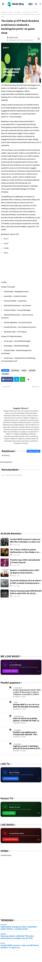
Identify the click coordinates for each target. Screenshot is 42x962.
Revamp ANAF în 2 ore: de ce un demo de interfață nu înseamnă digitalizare (26, 706)
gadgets (3, 934)
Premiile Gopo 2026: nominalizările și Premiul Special (25, 561)
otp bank (32, 370)
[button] (30, 4)
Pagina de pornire (7, 12)
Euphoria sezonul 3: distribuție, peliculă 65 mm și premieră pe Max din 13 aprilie (27, 747)
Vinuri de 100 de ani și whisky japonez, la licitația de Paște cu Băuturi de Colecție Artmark (26, 719)
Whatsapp (22, 379)
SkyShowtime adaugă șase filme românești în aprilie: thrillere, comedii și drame (19, 928)
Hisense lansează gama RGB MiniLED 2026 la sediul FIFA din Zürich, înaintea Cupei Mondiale (25, 592)
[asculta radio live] (40, 4)
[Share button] (28, 379)
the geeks (18, 12)
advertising (15, 370)
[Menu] (3, 4)
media (24, 370)
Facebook (8, 379)
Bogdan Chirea (20, 408)
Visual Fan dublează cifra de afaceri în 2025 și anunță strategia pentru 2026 (25, 582)
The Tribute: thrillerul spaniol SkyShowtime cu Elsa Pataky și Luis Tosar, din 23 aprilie (25, 551)
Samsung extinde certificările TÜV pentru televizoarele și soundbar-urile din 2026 (17, 937)
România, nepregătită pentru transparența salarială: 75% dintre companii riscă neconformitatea (25, 733)
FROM (3, 943)
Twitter (16, 379)
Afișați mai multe (33, 451)
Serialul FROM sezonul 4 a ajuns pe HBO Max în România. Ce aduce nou (25, 540)
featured (4, 925)
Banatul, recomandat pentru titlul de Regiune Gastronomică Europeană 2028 (24, 571)
